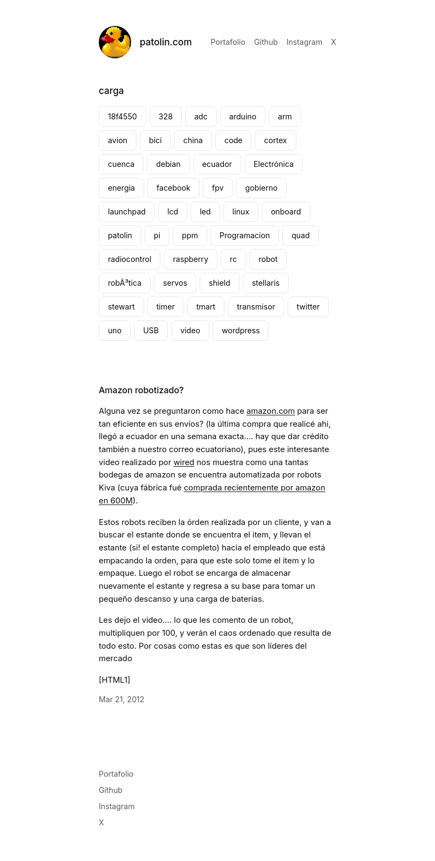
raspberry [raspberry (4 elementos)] (190, 259)
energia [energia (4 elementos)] (121, 187)
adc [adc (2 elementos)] (201, 116)
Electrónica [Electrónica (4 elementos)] (274, 164)
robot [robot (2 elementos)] (268, 259)
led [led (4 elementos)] (205, 211)
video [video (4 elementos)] (190, 330)
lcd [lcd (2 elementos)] (172, 211)
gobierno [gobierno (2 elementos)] (261, 187)
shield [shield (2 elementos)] (219, 282)
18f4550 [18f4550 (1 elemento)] (122, 116)
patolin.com (166, 42)
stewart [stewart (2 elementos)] (121, 306)
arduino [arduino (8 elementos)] (242, 116)
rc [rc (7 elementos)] (233, 259)
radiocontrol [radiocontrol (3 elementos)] (129, 259)
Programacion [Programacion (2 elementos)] (245, 235)
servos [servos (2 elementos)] (175, 282)
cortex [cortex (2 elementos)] (275, 140)
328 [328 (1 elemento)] (166, 116)
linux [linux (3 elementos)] (241, 211)
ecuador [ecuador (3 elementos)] (217, 164)
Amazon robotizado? (141, 390)
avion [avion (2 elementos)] (117, 140)
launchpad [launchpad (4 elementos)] (127, 211)
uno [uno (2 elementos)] (114, 330)
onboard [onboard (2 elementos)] (286, 211)
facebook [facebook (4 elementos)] (174, 187)
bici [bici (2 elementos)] (155, 140)
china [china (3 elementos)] (193, 140)
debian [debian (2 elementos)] (168, 164)
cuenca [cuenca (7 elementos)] (121, 164)
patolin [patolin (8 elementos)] (120, 235)
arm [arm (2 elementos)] (285, 116)
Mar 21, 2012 (121, 699)
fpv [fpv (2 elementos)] (218, 187)
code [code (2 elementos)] (234, 140)
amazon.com (271, 411)
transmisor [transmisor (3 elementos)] (256, 306)
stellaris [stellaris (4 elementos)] (266, 282)
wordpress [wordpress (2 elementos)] (241, 330)
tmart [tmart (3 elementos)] (205, 306)
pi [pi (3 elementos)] (157, 235)
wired (183, 462)
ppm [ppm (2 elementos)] (190, 235)
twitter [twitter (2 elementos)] (308, 306)
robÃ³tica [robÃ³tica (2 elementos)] (124, 282)
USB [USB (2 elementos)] (151, 330)
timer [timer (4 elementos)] (166, 306)
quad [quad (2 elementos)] (300, 235)
